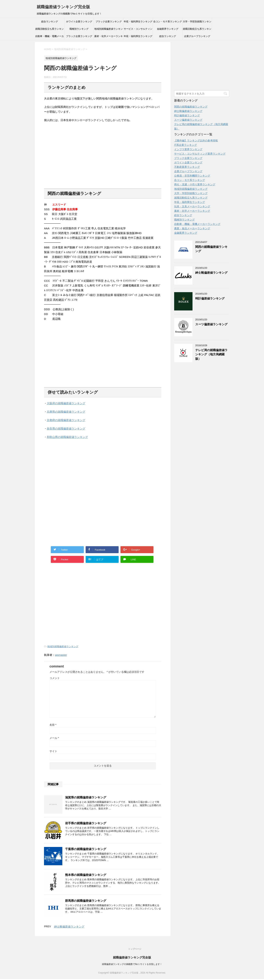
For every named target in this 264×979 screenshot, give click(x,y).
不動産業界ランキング (187, 166)
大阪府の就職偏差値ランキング (66, 403)
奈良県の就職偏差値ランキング (66, 428)
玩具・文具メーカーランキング (192, 206)
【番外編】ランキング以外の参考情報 (196, 140)
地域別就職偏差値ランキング (108, 30)
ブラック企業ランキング (109, 21)
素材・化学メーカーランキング (108, 37)
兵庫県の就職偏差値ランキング (66, 411)
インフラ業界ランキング (188, 149)
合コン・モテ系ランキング (167, 21)
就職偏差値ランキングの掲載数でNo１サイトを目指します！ (132, 964)
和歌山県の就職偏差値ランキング (67, 436)
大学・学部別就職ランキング (197, 22)
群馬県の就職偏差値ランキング (85, 900)
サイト (53, 751)
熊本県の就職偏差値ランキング (85, 874)
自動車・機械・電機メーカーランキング (49, 37)
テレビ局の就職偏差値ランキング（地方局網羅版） (211, 354)
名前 (53, 724)
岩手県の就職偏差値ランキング (85, 823)
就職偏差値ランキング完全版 (63, 7)
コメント (55, 678)
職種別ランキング (79, 28)
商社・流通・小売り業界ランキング (194, 184)
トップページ (134, 949)
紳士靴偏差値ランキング (69, 926)
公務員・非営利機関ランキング (192, 175)
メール (54, 737)
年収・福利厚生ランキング (138, 21)
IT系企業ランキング (185, 144)
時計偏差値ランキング (187, 115)
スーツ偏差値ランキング (188, 119)
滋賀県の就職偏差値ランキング (85, 797)
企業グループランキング (197, 36)
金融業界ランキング (167, 28)
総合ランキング (49, 21)
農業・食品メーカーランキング (192, 228)
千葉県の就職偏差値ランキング (85, 849)
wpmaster (61, 654)
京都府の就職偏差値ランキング (66, 420)
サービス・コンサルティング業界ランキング (138, 30)
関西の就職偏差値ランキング (191, 106)
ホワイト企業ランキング (79, 21)
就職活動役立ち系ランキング (49, 30)
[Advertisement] (75, 157)
